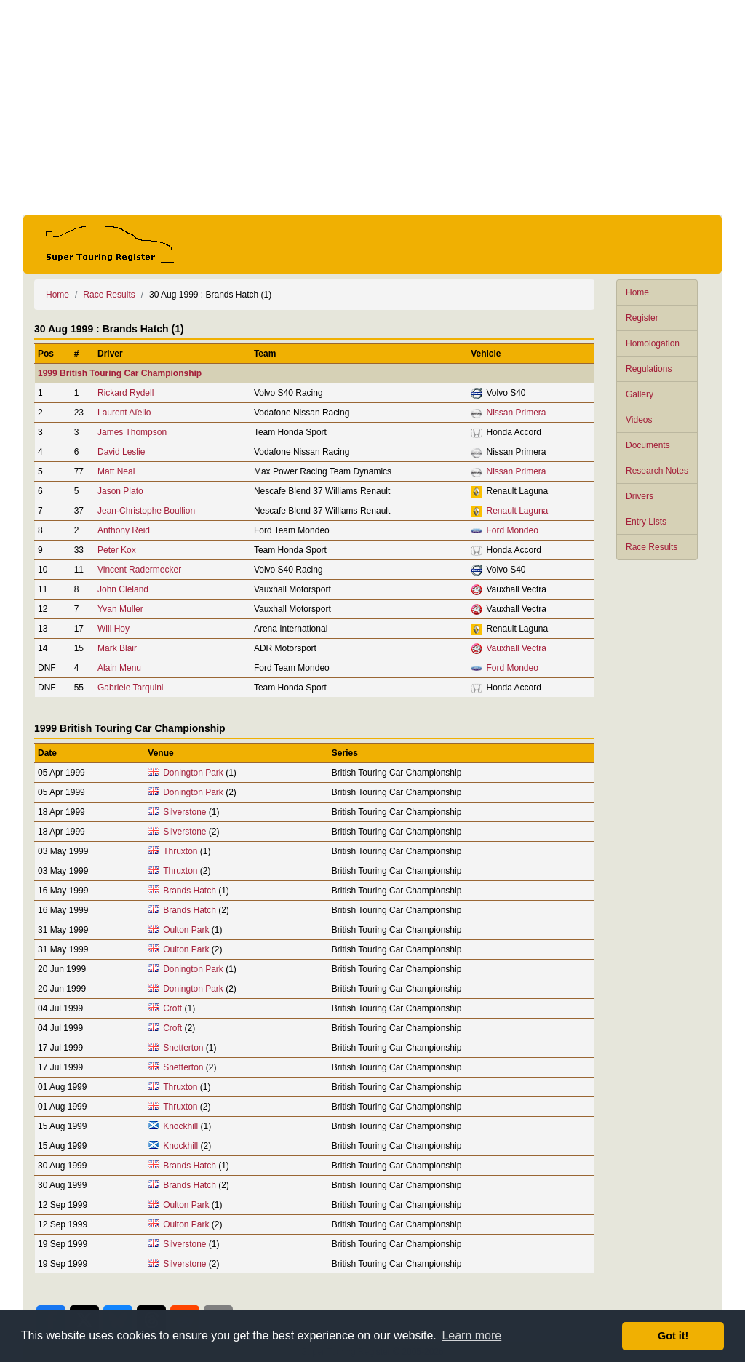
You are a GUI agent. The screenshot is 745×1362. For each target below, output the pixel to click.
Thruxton (180, 851)
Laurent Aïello (124, 412)
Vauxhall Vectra (516, 648)
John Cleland (122, 589)
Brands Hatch (189, 890)
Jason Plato (120, 491)
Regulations (649, 369)
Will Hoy (113, 629)
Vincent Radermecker (139, 570)
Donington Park (193, 773)
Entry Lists (646, 522)
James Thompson (132, 432)
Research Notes (657, 471)
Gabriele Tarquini (130, 687)
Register (642, 318)
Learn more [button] (471, 1335)
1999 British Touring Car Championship (120, 373)
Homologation (653, 343)
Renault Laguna (517, 511)
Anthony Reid (123, 530)
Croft (172, 1008)
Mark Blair (117, 648)
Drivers (639, 496)
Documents (648, 445)
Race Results (651, 547)
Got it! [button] (673, 1336)
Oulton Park (186, 930)
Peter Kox (116, 550)
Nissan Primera (516, 412)
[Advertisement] (372, 108)
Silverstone (184, 812)
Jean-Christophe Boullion (146, 511)
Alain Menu (119, 668)
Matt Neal (116, 471)
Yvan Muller (120, 609)
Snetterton (183, 1048)
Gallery (639, 394)
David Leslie (121, 452)
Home (637, 292)
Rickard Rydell (125, 393)
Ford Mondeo (512, 530)
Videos (639, 420)
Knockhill (180, 1126)
